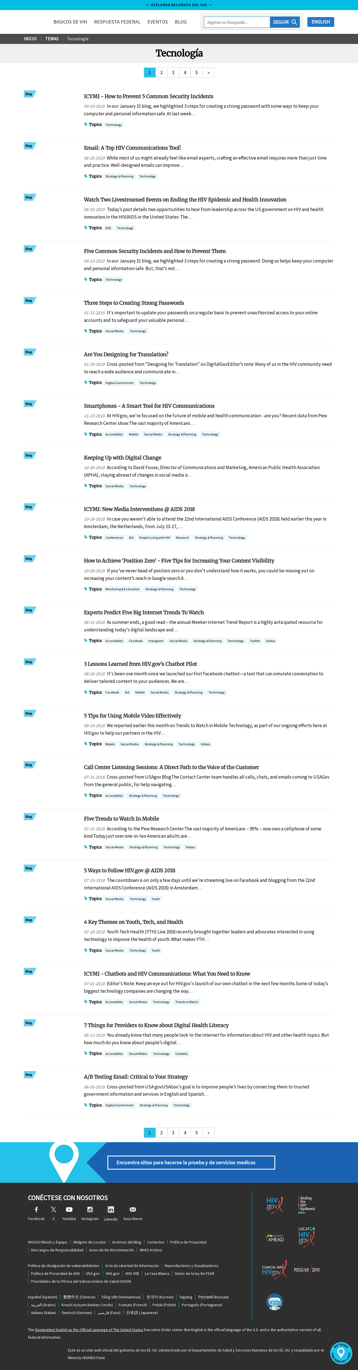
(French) (133, 1304)
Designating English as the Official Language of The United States (89, 1329)
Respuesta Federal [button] (117, 21)
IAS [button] (131, 538)
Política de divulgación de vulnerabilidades (63, 1265)
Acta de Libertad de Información (132, 1265)
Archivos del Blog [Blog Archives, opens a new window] (126, 1242)
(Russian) (213, 1296)
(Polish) (164, 1304)
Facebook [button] (136, 641)
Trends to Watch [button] (187, 1002)
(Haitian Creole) (87, 1304)
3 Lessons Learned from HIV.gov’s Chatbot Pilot (140, 664)
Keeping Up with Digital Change (122, 458)
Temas (51, 38)
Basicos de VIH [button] (70, 21)
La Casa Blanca (157, 1273)
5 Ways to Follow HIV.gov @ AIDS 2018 (129, 870)
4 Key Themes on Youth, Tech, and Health (133, 922)
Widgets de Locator (89, 1242)
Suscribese (132, 1214)
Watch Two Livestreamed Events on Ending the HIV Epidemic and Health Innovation (185, 199)
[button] (285, 22)
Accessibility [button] (114, 434)
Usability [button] (181, 1054)
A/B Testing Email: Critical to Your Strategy (136, 1077)
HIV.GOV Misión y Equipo (47, 1242)
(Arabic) (43, 1304)
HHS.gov (113, 1273)
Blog (181, 21)
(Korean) (160, 1296)
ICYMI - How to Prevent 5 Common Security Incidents (148, 96)
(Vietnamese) (121, 1296)
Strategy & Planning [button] (119, 176)
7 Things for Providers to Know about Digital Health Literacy (156, 1025)
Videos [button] (270, 641)
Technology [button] (113, 125)
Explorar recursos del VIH (179, 5)
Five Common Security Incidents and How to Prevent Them (155, 251)
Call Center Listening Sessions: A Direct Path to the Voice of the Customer (171, 767)
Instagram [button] (156, 641)
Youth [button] (156, 899)
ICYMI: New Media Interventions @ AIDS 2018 (139, 509)
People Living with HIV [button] (154, 538)
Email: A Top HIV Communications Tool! (132, 148)
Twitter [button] (255, 641)
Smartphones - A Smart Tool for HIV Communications (149, 406)
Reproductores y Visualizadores (191, 1265)
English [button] (321, 22)
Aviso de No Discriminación (111, 1249)
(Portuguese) (202, 1304)
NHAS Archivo (151, 1249)
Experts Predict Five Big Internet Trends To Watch (144, 612)
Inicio (30, 38)
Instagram (90, 1214)
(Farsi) (109, 1312)
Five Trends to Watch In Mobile (121, 819)
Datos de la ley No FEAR (194, 1273)
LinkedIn (111, 1214)
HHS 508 (132, 1273)
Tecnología (77, 38)
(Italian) (43, 1312)
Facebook (36, 1214)
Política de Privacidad (188, 1242)
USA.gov (93, 1273)
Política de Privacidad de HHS (55, 1273)
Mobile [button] (133, 434)
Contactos (155, 1242)
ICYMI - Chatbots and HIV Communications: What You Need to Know (167, 974)
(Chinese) (79, 1296)
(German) (77, 1312)
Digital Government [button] (119, 383)
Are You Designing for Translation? (126, 354)
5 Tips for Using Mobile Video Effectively (132, 716)
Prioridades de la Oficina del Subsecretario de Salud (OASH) (81, 1281)
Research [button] (182, 538)
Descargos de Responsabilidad (57, 1249)
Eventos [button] (157, 21)
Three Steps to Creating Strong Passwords (134, 303)
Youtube (69, 1214)
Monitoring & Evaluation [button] (122, 589)
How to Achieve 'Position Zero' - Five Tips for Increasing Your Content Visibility (179, 561)
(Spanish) (42, 1296)
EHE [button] (108, 228)
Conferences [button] (114, 538)
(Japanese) (142, 1312)
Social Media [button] (114, 331)
